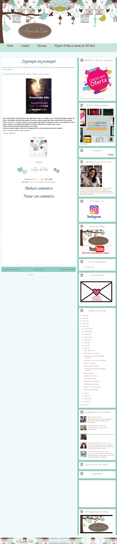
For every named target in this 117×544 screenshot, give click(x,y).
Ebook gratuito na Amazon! (91, 353)
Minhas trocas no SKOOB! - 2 (92, 381)
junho (86, 345)
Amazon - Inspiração (9, 133)
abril (85, 393)
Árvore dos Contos (6, 5)
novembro (87, 331)
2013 (84, 405)
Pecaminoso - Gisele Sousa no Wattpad (95, 360)
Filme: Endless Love (89, 350)
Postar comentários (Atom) (41, 274)
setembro (87, 337)
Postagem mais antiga (67, 269)
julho (85, 342)
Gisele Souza (33, 182)
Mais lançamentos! (89, 373)
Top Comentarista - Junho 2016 (96, 425)
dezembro (87, 329)
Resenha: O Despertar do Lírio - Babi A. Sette (100, 434)
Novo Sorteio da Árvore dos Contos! (98, 451)
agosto (86, 340)
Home (10, 46)
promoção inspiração (50, 182)
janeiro (86, 401)
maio (85, 348)
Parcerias (41, 46)
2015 (84, 323)
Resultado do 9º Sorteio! (91, 376)
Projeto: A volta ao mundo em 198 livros (74, 46)
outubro (86, 334)
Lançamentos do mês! (90, 378)
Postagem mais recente (10, 269)
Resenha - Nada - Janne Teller (92, 387)
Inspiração (27, 67)
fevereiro (87, 398)
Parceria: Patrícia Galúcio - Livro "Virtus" (99, 443)
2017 (84, 318)
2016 (84, 321)
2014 (84, 326)
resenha (46, 74)
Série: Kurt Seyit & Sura (94, 417)
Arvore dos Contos (89, 267)
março (86, 396)
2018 (84, 315)
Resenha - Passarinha (90, 363)
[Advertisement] (39, 253)
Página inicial (39, 269)
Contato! (25, 46)
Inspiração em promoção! (91, 389)
